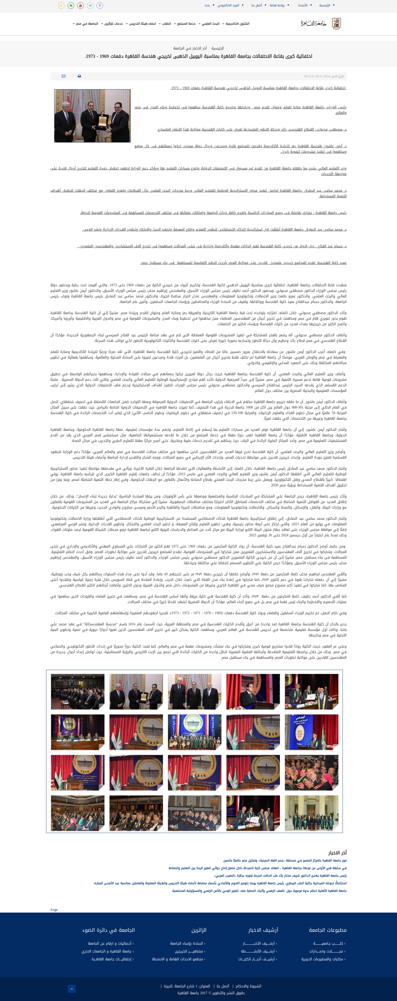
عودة (54, 909)
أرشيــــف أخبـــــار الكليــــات (256, 959)
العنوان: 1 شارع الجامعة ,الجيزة (187, 986)
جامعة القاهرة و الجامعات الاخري (106, 951)
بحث (207, 5)
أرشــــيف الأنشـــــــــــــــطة (258, 951)
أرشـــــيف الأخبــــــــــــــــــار (259, 943)
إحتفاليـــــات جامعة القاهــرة (111, 959)
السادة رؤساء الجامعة (186, 943)
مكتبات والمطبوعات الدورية (322, 959)
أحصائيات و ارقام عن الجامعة (109, 943)
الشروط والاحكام (248, 986)
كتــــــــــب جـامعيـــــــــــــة (328, 943)
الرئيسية (324, 5)
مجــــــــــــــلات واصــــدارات (326, 951)
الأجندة (302, 5)
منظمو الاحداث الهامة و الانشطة (177, 959)
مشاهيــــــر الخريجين (189, 951)
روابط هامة (277, 5)
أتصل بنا (256, 5)
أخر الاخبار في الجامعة (190, 48)
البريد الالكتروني (228, 5)
